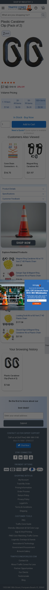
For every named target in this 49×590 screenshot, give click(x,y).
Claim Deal (37, 304)
